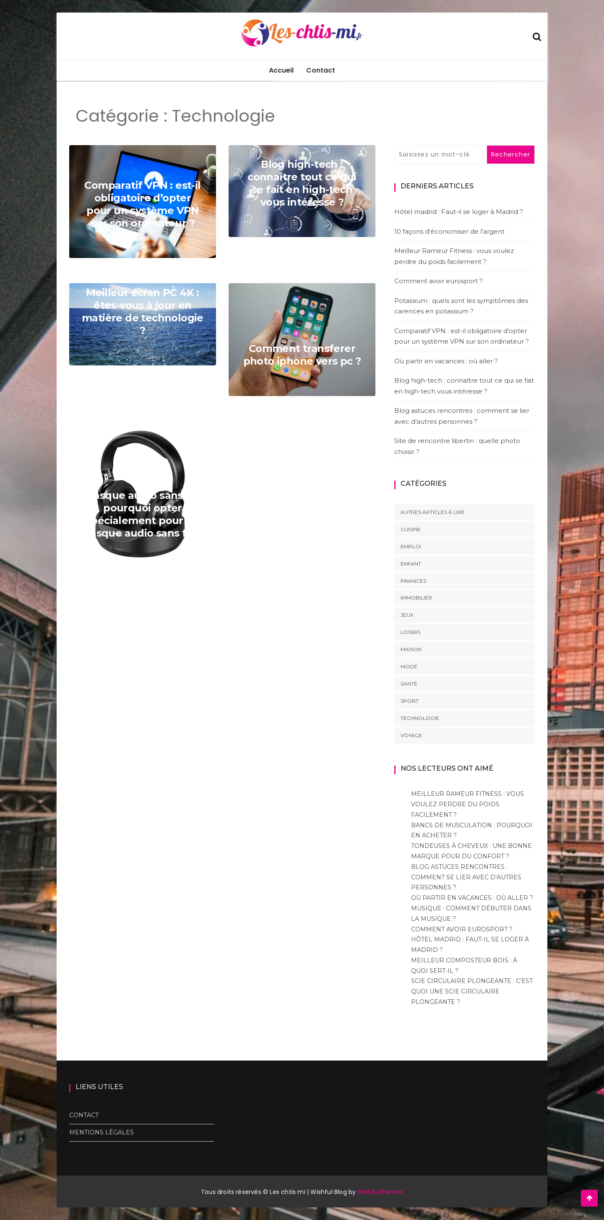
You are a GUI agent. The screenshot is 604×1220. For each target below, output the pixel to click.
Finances (413, 581)
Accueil (281, 70)
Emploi (411, 546)
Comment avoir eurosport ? (438, 281)
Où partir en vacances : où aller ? (446, 361)
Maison (411, 649)
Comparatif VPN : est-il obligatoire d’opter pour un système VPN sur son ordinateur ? (142, 204)
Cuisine (411, 529)
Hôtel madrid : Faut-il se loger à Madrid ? (458, 212)
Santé (409, 683)
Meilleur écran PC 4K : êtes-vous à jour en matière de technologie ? (142, 311)
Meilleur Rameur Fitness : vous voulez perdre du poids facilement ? (454, 256)
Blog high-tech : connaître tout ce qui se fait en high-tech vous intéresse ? (301, 183)
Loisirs (410, 632)
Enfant (411, 563)
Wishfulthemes (380, 1192)
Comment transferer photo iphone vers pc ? (302, 354)
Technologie (420, 718)
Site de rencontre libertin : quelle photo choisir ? (457, 446)
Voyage (411, 735)
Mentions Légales (101, 1132)
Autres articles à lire (433, 512)
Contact (320, 70)
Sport (410, 701)
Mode (409, 666)
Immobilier (416, 597)
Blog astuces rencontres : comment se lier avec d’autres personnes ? (461, 416)
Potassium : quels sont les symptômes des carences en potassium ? (461, 306)
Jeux (407, 615)
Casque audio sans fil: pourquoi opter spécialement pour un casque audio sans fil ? (142, 514)
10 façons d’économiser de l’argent (449, 231)
